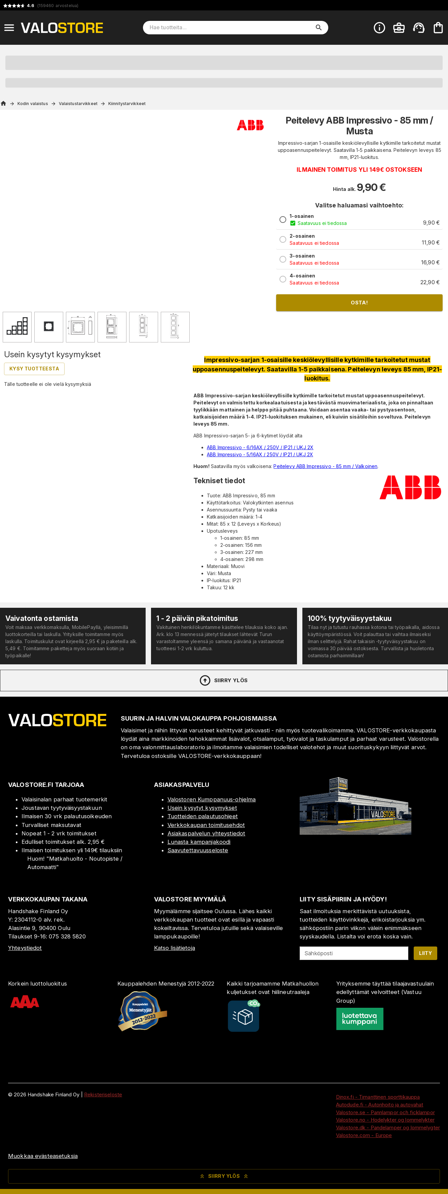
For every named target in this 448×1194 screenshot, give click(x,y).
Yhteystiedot (25, 947)
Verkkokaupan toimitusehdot (206, 825)
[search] (319, 27)
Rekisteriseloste (103, 1094)
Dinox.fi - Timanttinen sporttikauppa (378, 1097)
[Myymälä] (355, 832)
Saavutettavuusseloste (197, 850)
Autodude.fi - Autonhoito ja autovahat (379, 1104)
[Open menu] (9, 28)
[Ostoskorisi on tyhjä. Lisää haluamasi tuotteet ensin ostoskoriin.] (438, 27)
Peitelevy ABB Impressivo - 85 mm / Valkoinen (325, 466)
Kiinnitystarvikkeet (127, 103)
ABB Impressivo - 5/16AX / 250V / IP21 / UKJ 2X (260, 454)
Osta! (359, 302)
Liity (425, 953)
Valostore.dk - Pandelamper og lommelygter (388, 1127)
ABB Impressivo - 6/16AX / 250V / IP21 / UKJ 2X (260, 447)
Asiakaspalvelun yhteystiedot (206, 833)
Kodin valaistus (32, 103)
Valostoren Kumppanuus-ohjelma (211, 799)
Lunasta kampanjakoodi (199, 841)
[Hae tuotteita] (231, 27)
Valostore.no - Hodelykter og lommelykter (385, 1120)
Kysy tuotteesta (34, 368)
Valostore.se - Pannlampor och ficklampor (385, 1112)
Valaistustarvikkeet (78, 103)
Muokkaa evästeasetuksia (43, 1156)
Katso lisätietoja (174, 947)
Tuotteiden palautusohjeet (202, 816)
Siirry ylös (223, 680)
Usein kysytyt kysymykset (202, 807)
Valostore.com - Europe (364, 1135)
